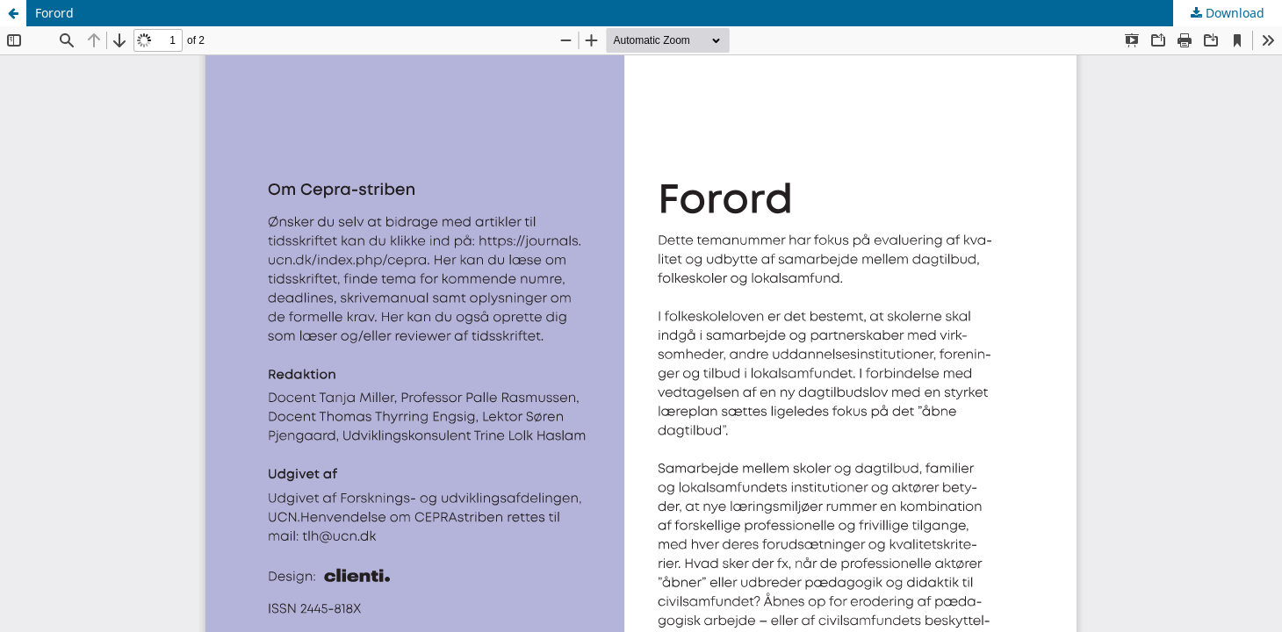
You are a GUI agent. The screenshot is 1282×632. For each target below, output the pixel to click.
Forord (54, 12)
